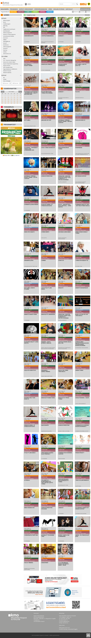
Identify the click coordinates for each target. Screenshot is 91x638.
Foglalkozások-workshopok (9, 29)
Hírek (50, 9)
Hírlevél (75, 11)
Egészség (5, 25)
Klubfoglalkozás (6, 41)
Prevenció (49, 11)
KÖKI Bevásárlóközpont (39, 617)
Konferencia (5, 45)
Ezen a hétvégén (6, 81)
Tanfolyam (21, 11)
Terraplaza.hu (37, 620)
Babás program (6, 20)
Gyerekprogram (6, 31)
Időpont (3, 75)
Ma (4, 77)
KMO (4, 58)
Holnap (4, 79)
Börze (4, 22)
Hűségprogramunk (40, 9)
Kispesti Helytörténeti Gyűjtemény (10, 63)
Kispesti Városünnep (26, 9)
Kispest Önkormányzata (39, 615)
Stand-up (5, 50)
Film (4, 27)
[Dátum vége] (16, 83)
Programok (14, 9)
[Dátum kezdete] (6, 83)
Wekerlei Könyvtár (7, 70)
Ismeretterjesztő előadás (8, 36)
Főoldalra (87, 15)
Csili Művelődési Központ (39, 621)
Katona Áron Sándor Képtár (9, 62)
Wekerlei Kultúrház (7, 72)
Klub (28, 11)
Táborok (35, 11)
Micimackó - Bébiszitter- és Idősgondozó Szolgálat (45, 618)
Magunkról (5, 9)
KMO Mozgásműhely (7, 67)
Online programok (7, 46)
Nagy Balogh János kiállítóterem (10, 69)
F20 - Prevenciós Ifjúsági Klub (9, 60)
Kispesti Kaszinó (6, 65)
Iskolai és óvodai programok (9, 34)
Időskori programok (7, 32)
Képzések (42, 11)
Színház (4, 52)
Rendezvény (13, 11)
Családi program (6, 24)
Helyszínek (4, 56)
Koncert (5, 43)
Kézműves (5, 38)
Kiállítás (4, 39)
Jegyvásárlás (85, 9)
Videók (87, 11)
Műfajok (3, 18)
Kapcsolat (69, 9)
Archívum (74, 4)
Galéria (81, 11)
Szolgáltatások (58, 9)
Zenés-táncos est (7, 53)
